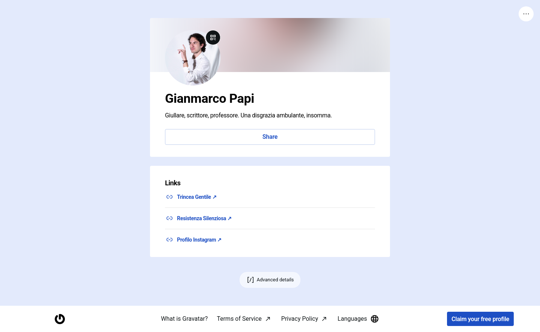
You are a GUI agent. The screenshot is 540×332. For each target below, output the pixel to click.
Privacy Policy (299, 318)
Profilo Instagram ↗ (199, 240)
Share (270, 136)
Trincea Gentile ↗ (196, 197)
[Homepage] (59, 319)
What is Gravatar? (184, 318)
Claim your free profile (480, 319)
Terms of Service (239, 318)
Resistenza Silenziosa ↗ (204, 218)
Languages (358, 318)
